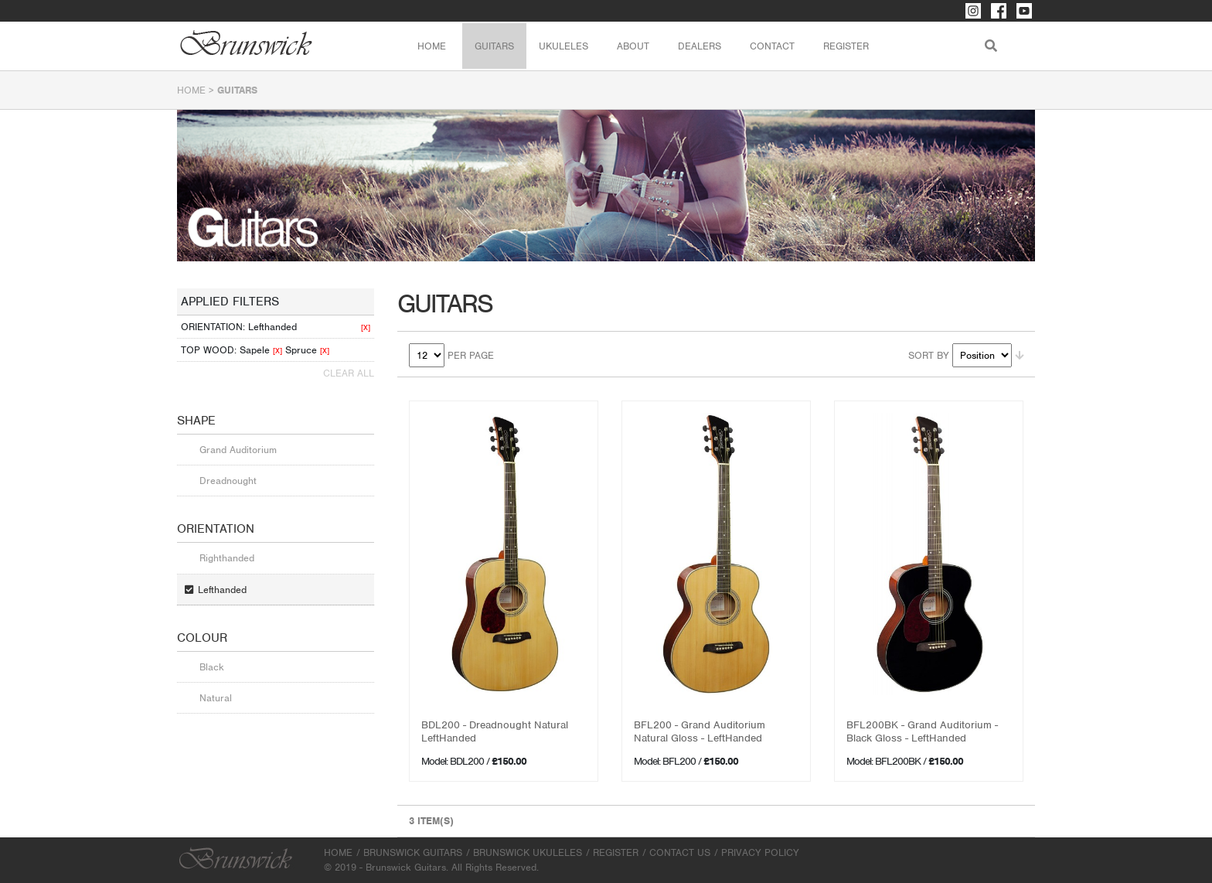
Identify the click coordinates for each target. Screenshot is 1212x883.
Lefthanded (222, 589)
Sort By (928, 355)
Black (211, 666)
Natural (215, 697)
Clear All (348, 373)
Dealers (699, 46)
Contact (772, 46)
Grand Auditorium (238, 449)
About (633, 46)
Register (846, 46)
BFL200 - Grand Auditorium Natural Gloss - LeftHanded (699, 731)
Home (431, 46)
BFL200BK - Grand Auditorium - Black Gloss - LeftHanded (922, 731)
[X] (365, 327)
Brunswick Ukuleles (527, 852)
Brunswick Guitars (412, 852)
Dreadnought (228, 480)
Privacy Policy (760, 852)
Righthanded (226, 557)
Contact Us (679, 852)
